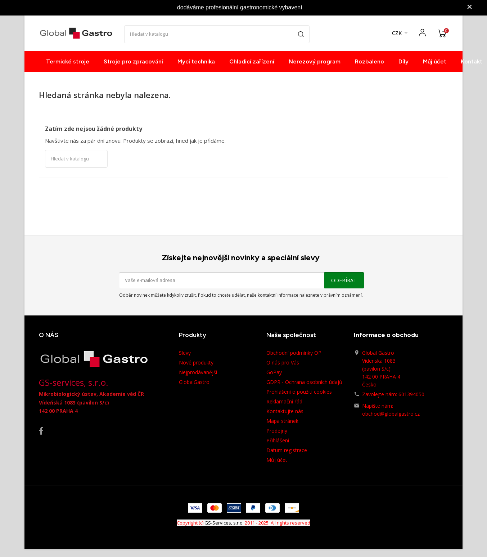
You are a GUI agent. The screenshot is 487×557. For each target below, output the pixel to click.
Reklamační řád (284, 401)
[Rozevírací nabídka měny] (400, 33)
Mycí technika (196, 61)
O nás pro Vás (282, 362)
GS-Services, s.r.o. (224, 523)
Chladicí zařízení (251, 61)
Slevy (185, 352)
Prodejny (276, 430)
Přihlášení (277, 440)
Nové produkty (196, 362)
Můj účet (434, 61)
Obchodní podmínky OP (293, 352)
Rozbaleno (369, 61)
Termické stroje (67, 61)
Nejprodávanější (198, 372)
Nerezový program (315, 61)
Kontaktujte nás (284, 411)
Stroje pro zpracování (133, 61)
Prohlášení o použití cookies (299, 391)
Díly (403, 61)
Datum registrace (286, 450)
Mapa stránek (282, 420)
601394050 (411, 394)
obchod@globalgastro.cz (391, 413)
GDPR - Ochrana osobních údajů (304, 382)
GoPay (274, 372)
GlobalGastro (194, 382)
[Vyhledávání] (217, 34)
